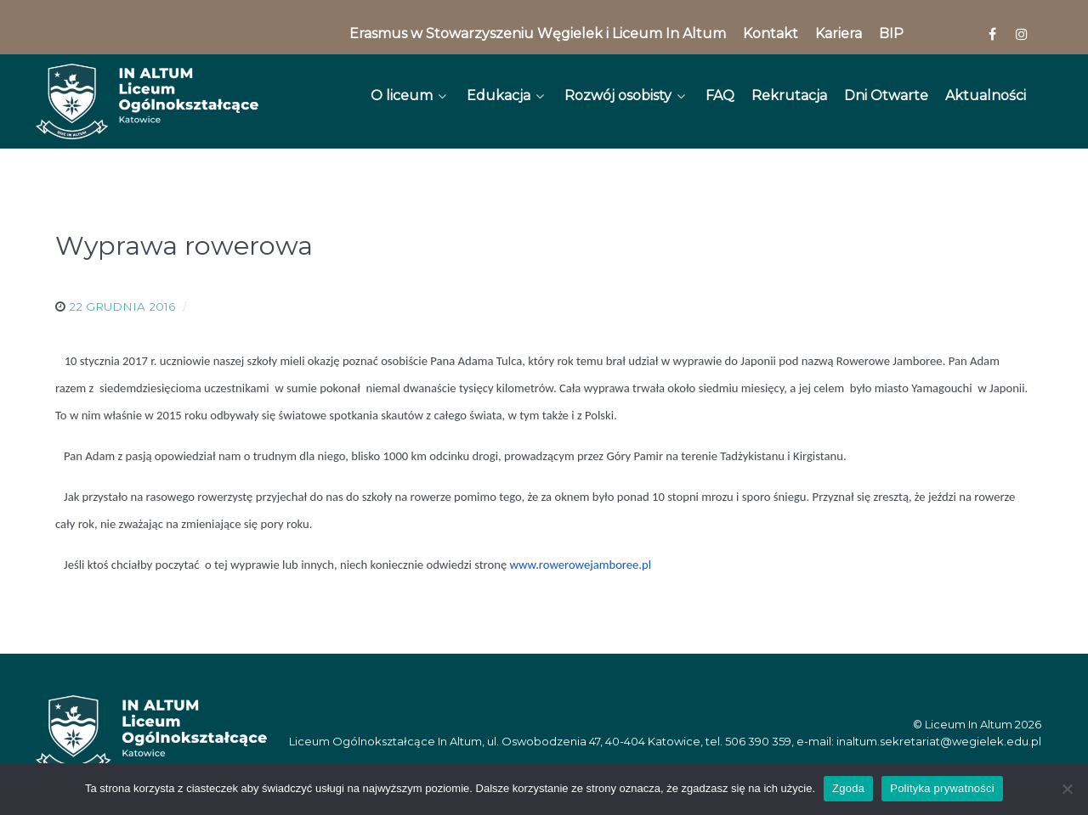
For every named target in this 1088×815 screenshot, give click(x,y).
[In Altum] (147, 101)
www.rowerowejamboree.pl (581, 564)
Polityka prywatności (942, 788)
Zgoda (848, 788)
